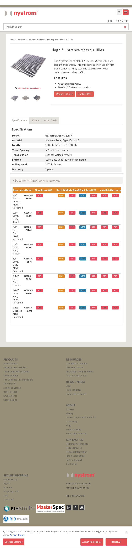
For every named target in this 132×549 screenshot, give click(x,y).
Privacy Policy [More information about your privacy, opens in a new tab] (17, 535)
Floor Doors (9, 383)
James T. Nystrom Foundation (81, 417)
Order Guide (50, 120)
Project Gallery (73, 389)
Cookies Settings (14, 541)
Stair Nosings (10, 399)
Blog (68, 385)
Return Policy (10, 479)
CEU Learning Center (76, 375)
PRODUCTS (10, 359)
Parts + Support (74, 459)
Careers (70, 409)
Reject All (116, 541)
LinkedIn (69, 507)
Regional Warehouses (77, 443)
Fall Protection (10, 375)
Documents (37, 180)
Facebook (75, 507)
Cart (5, 495)
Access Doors (10, 363)
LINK (61, 195)
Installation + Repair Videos (80, 371)
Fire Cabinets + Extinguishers (18, 379)
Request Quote (64, 94)
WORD (83, 195)
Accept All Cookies (91, 541)
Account (7, 487)
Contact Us (71, 463)
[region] (66, 537)
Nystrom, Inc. (20, 22)
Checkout (8, 499)
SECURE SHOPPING (15, 475)
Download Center (75, 367)
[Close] (126, 532)
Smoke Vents (10, 395)
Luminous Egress (12, 387)
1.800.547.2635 (118, 21)
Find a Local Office (75, 455)
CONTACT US (74, 440)
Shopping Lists (11, 491)
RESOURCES (74, 359)
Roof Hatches (10, 391)
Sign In (6, 483)
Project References (76, 393)
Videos (35, 120)
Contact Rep (84, 94)
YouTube (82, 507)
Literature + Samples (76, 363)
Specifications (19, 120)
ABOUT (70, 405)
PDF (39, 195)
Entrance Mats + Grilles (15, 367)
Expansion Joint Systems (16, 371)
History (69, 413)
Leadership (72, 421)
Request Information (76, 451)
